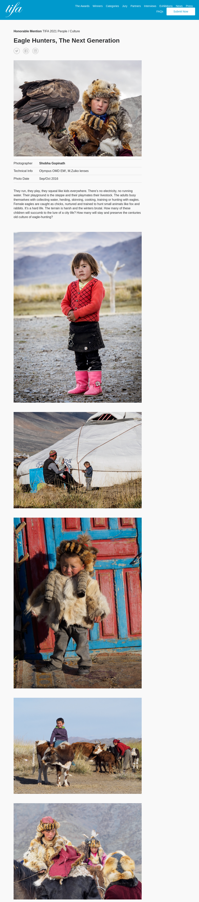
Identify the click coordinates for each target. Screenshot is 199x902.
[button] (17, 51)
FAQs (159, 11)
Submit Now (181, 11)
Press (189, 6)
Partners (136, 6)
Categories (112, 6)
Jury (124, 6)
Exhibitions (166, 6)
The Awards (82, 6)
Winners (98, 6)
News (179, 6)
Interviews (150, 6)
